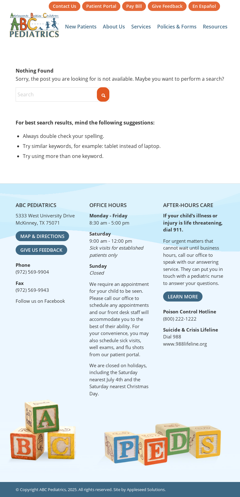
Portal (101, 6)
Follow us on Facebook (40, 301)
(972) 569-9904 (32, 272)
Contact (64, 6)
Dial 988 (172, 336)
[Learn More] (182, 297)
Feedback (167, 6)
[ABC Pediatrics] (34, 25)
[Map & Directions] (42, 236)
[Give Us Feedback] (41, 250)
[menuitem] (64, 6)
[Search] (62, 94)
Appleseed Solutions (146, 489)
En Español (204, 6)
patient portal (124, 354)
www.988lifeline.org (185, 344)
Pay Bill (134, 6)
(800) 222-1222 (180, 319)
